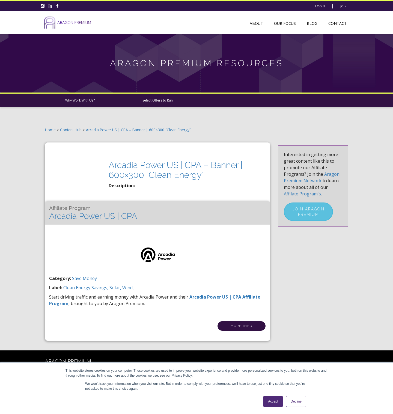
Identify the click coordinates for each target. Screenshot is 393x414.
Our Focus (285, 23)
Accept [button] (273, 401)
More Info (241, 326)
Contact (337, 23)
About (256, 23)
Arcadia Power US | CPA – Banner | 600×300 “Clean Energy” (138, 129)
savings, (100, 288)
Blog (312, 23)
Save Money (84, 278)
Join (343, 6)
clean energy (77, 288)
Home (50, 129)
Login (320, 6)
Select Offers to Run (157, 100)
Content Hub (71, 129)
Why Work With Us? (80, 100)
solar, (115, 288)
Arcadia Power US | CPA (93, 213)
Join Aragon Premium (308, 212)
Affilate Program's (302, 194)
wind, (128, 288)
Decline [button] (296, 401)
